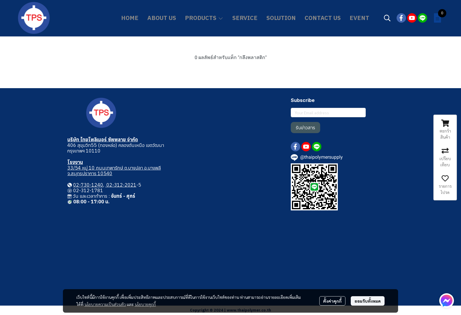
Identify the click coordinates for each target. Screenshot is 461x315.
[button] (387, 18)
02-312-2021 (120, 185)
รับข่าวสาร (305, 127)
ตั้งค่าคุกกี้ (332, 301)
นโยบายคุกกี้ (145, 304)
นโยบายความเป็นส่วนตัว (105, 304)
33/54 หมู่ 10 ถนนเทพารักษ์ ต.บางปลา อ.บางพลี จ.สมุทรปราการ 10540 (114, 170)
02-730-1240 (88, 185)
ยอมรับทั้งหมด (368, 301)
